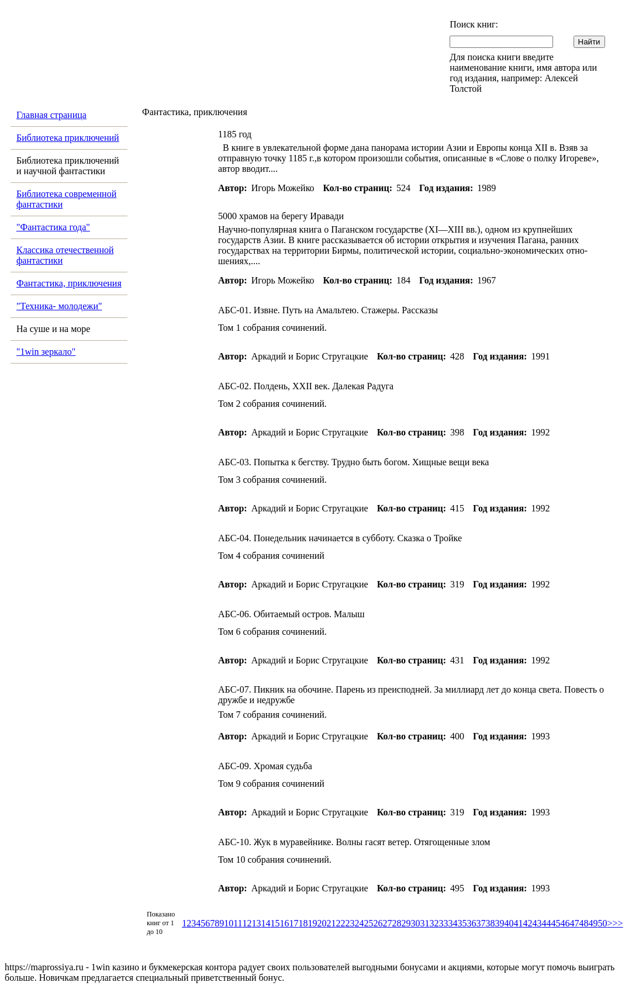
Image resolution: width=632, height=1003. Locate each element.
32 (434, 923)
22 (341, 923)
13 (256, 923)
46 (565, 923)
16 (284, 923)
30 (415, 923)
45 (556, 923)
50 (602, 923)
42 (528, 923)
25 (369, 923)
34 (453, 923)
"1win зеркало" (45, 352)
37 (481, 923)
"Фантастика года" (53, 227)
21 (331, 923)
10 (228, 923)
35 (462, 923)
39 (500, 923)
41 (518, 923)
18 (303, 923)
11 (237, 923)
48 (584, 923)
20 (322, 923)
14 (266, 923)
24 (359, 923)
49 (593, 923)
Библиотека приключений (67, 138)
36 (471, 923)
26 (378, 923)
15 (275, 923)
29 (406, 923)
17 (294, 923)
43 (537, 923)
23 (350, 923)
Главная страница (51, 115)
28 (397, 923)
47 (574, 923)
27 (387, 923)
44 (546, 923)
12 (247, 923)
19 (312, 923)
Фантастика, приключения (69, 283)
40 (509, 923)
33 (443, 923)
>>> (615, 923)
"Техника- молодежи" (59, 306)
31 (425, 923)
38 (490, 923)
